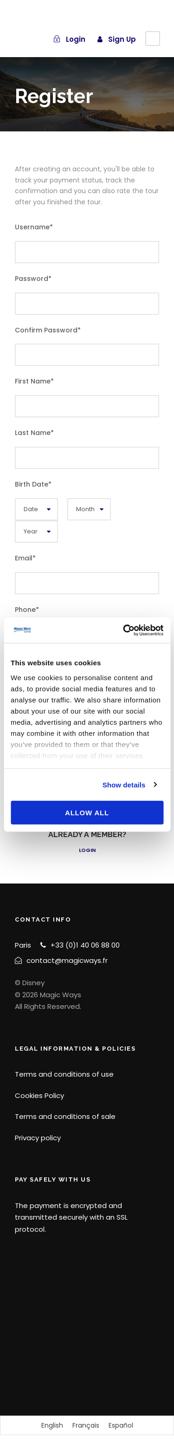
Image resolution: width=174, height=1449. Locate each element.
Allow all (87, 813)
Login (87, 850)
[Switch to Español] (121, 1425)
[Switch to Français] (86, 1425)
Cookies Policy (39, 1095)
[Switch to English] (52, 1425)
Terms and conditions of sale (65, 1116)
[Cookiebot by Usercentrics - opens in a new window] (123, 630)
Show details (124, 784)
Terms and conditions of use (64, 1074)
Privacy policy (38, 1138)
